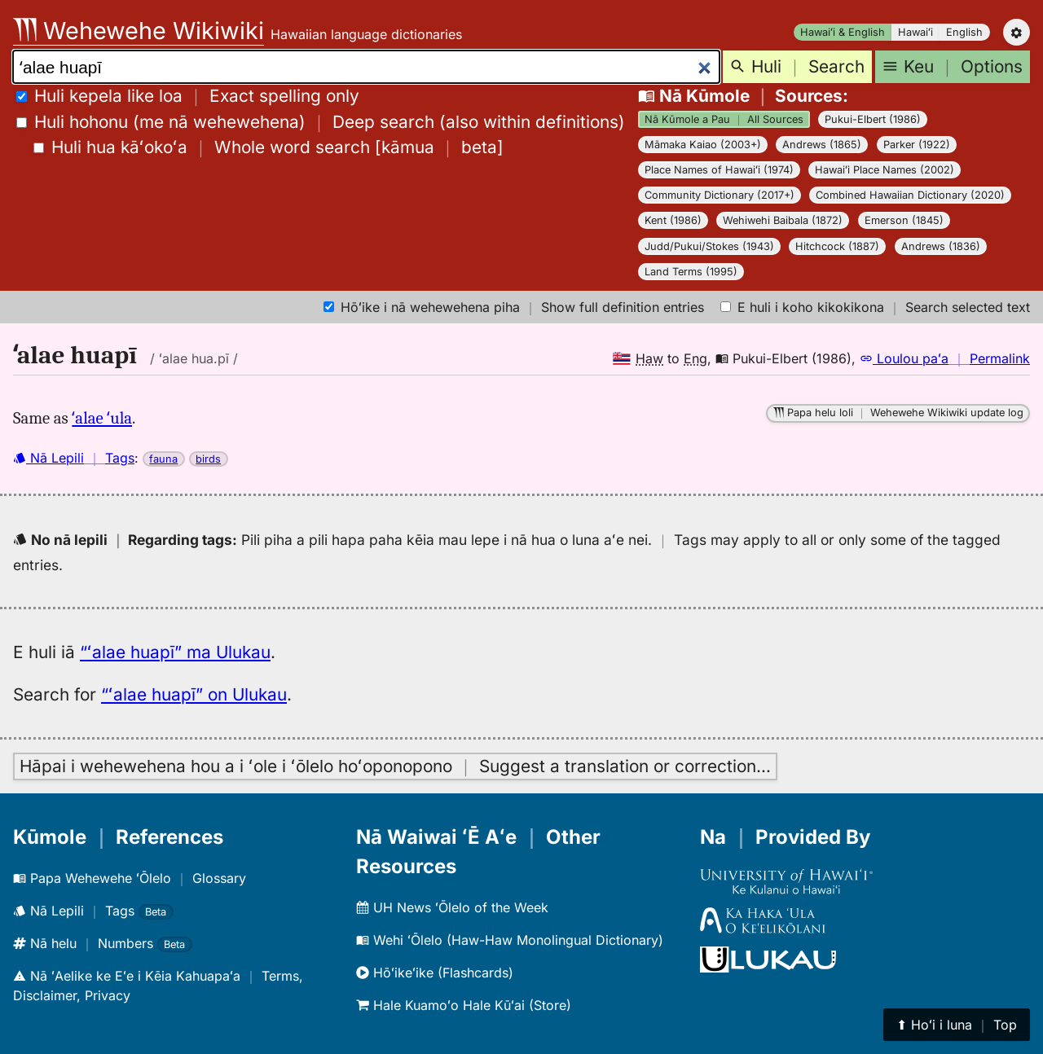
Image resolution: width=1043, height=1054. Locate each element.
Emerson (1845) (904, 220)
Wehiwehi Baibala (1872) (782, 220)
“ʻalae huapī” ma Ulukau (175, 652)
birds (208, 459)
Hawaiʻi (915, 32)
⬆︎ (956, 1025)
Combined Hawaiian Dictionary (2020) (910, 195)
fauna (163, 459)
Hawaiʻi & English (842, 32)
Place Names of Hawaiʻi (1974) (719, 170)
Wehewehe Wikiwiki (138, 30)
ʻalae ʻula (102, 418)
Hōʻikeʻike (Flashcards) (434, 972)
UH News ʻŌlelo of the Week (452, 907)
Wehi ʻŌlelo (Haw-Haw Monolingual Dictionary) (509, 940)
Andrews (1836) (940, 246)
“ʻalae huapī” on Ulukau (194, 694)
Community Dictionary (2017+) (719, 195)
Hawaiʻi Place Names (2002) (884, 170)
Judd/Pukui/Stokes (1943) (709, 246)
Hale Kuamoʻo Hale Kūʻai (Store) (463, 1005)
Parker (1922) (916, 145)
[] (268, 147)
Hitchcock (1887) (837, 246)
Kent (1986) (673, 220)
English (964, 32)
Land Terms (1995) (691, 272)
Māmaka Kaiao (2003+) (703, 145)
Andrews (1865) (821, 145)
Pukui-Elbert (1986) (873, 119)
